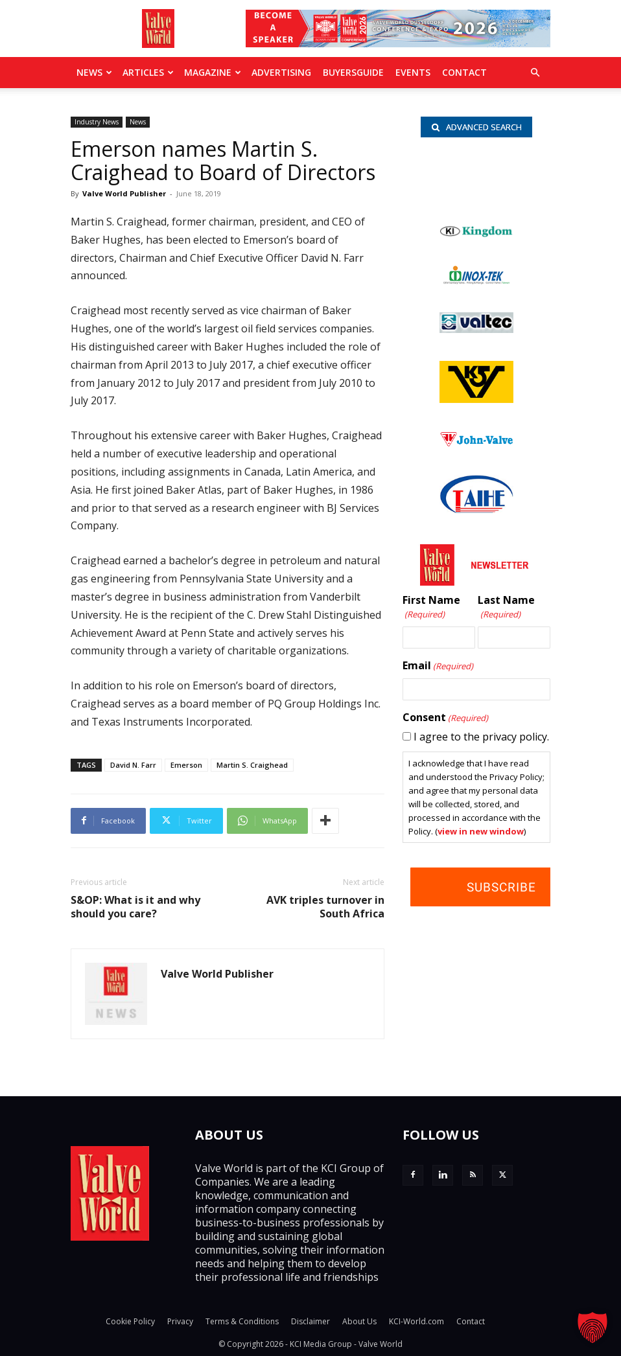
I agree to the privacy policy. (481, 737)
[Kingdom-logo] (476, 234)
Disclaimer (310, 1321)
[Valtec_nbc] (476, 329)
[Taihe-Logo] (476, 509)
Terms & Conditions (242, 1321)
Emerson (186, 765)
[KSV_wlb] (476, 399)
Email (438, 666)
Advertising (281, 72)
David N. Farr (133, 765)
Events (412, 72)
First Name (431, 607)
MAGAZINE (212, 72)
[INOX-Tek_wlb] (476, 280)
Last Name (506, 607)
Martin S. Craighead (252, 765)
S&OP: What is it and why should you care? (135, 907)
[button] (534, 72)
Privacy (180, 1321)
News (94, 72)
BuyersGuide (353, 72)
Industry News (97, 121)
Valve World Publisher (124, 193)
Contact (464, 72)
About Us (359, 1321)
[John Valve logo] (476, 443)
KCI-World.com (416, 1321)
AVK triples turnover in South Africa (325, 907)
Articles (148, 72)
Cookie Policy (130, 1321)
